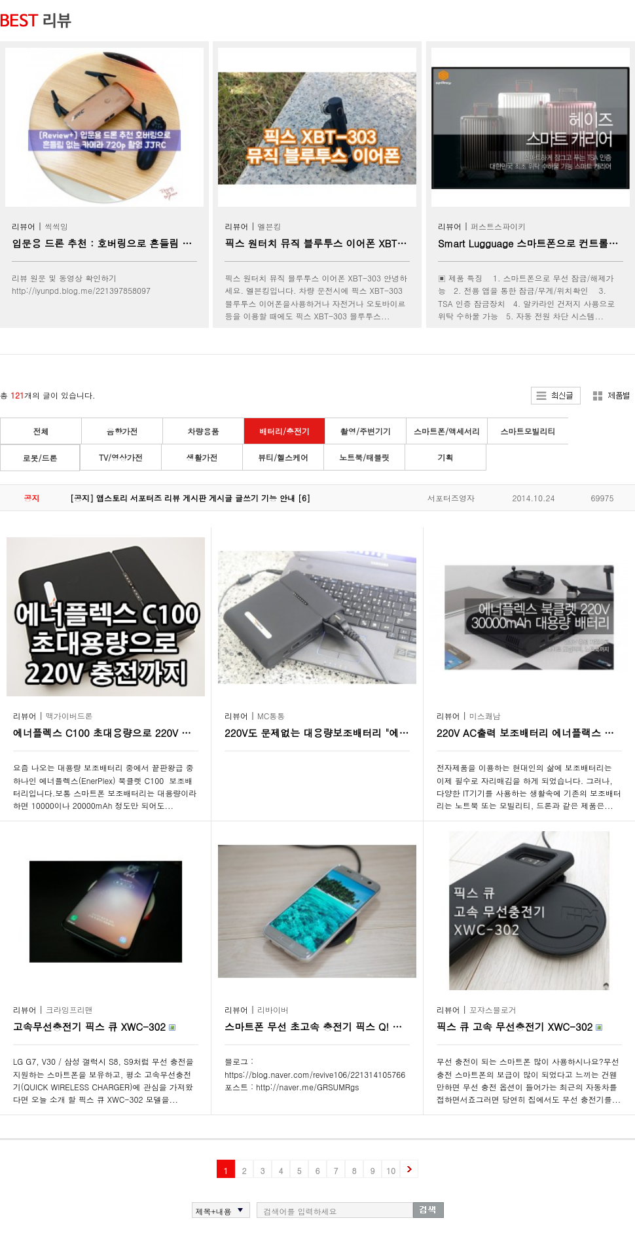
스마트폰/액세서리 (447, 431)
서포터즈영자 (451, 497)
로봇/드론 (39, 457)
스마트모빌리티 (528, 431)
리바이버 (273, 1009)
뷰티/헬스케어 (283, 457)
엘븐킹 (269, 226)
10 (390, 1170)
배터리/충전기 (284, 431)
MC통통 (271, 715)
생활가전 (202, 457)
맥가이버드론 (69, 715)
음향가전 (122, 431)
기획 (446, 457)
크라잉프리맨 (69, 1009)
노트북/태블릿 (364, 457)
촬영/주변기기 (365, 431)
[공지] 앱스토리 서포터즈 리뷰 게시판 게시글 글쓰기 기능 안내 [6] (190, 497)
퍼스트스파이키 (498, 226)
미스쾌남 (485, 715)
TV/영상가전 (121, 457)
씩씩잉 (56, 226)
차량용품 (203, 431)
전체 (41, 431)
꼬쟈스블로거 (493, 1009)
